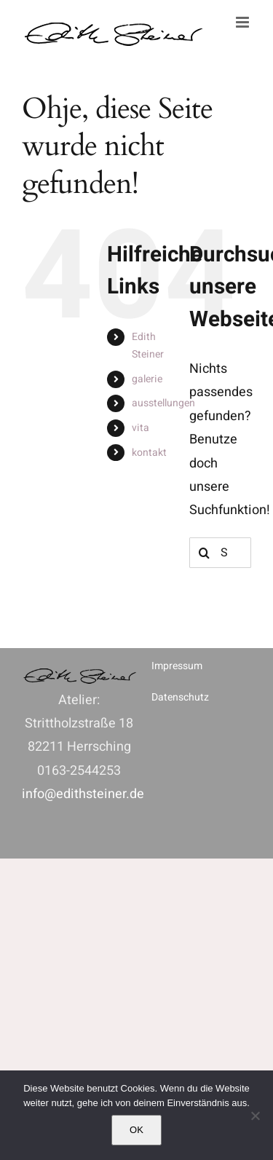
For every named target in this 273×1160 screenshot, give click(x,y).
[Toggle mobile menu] (243, 22)
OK (136, 1129)
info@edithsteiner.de (83, 794)
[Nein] (255, 1115)
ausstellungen (163, 403)
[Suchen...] (220, 552)
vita (140, 427)
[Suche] (204, 552)
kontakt (149, 452)
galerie (147, 379)
